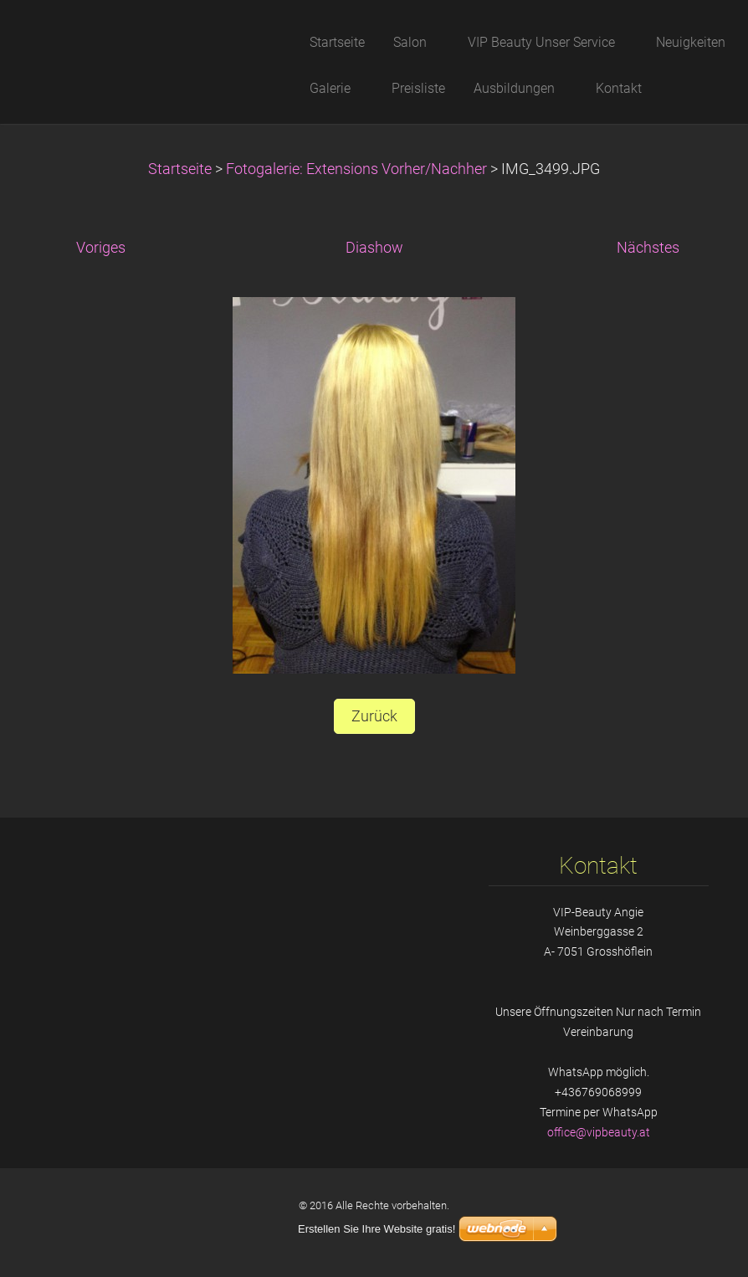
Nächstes (648, 247)
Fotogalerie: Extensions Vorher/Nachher (358, 169)
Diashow (374, 247)
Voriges (101, 247)
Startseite (180, 169)
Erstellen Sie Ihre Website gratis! (376, 1229)
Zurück (374, 716)
